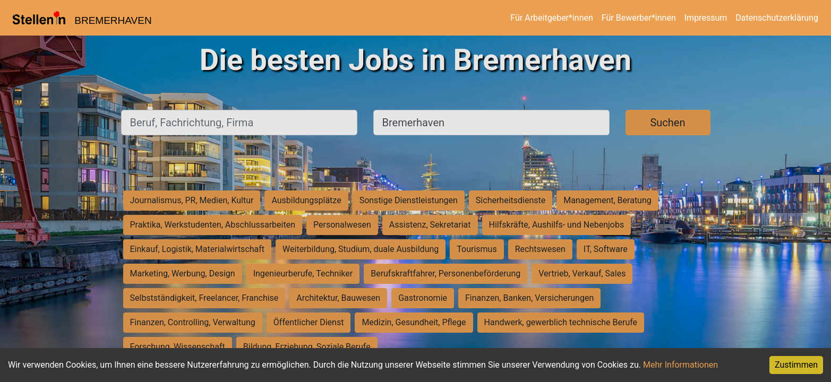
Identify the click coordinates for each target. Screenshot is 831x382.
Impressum (705, 18)
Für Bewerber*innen (639, 18)
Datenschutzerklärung (776, 18)
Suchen (667, 122)
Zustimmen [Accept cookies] (796, 365)
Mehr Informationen (680, 365)
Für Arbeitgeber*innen (551, 18)
